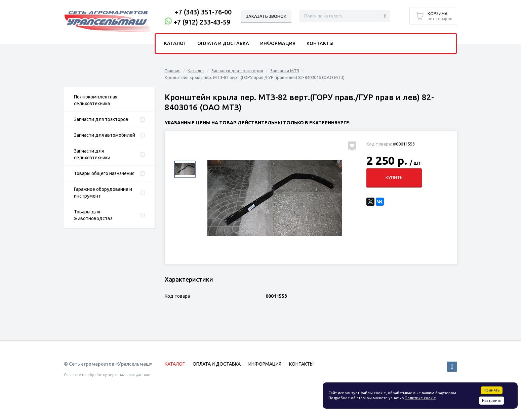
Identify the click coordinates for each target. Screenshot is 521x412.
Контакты (320, 43)
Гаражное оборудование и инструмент (103, 193)
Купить (394, 177)
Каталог (196, 70)
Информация (277, 43)
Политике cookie (420, 398)
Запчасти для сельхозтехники (92, 154)
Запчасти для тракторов (101, 119)
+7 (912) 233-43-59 (201, 22)
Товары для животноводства (93, 215)
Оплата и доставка (223, 43)
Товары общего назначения (104, 173)
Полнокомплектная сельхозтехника (95, 100)
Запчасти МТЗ (284, 70)
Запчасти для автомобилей (104, 135)
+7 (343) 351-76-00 (203, 12)
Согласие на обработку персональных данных (107, 375)
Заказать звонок (266, 16)
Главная (173, 70)
